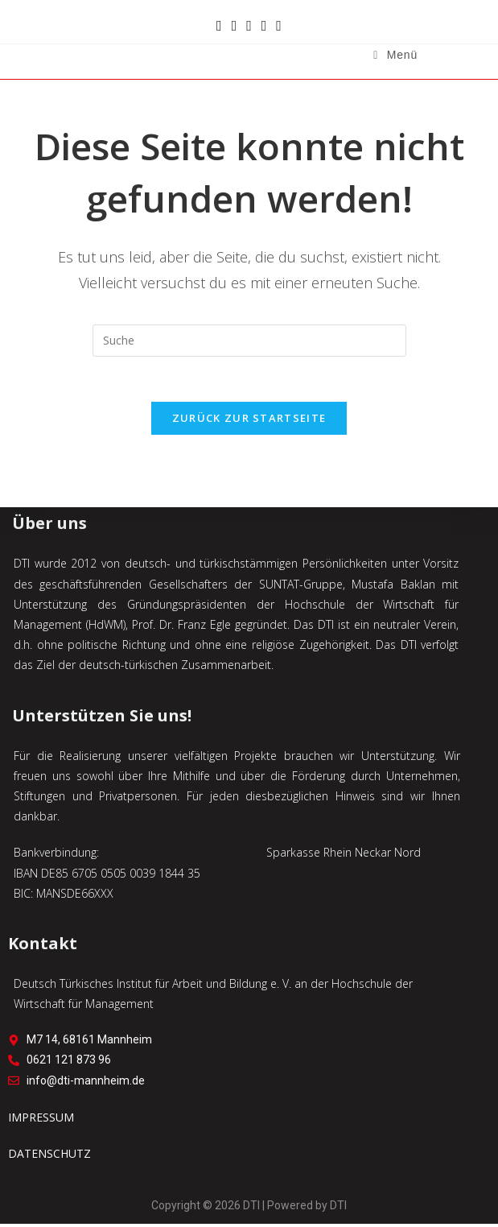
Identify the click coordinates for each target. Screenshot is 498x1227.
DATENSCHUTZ (49, 1155)
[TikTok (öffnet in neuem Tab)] (278, 25)
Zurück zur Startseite (249, 421)
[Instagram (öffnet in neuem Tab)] (234, 25)
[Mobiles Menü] (395, 54)
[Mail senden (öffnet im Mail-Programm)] (264, 25)
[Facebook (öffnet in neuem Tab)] (219, 25)
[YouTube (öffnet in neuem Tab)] (249, 25)
